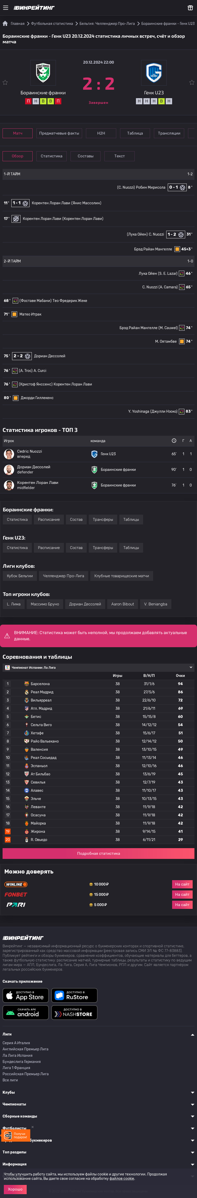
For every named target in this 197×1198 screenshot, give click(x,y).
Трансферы (103, 519)
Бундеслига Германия (22, 1062)
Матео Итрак (30, 314)
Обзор (18, 156)
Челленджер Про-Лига (63, 576)
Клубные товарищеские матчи (121, 576)
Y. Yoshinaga (138, 411)
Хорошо (15, 1189)
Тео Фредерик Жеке (70, 301)
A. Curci (40, 371)
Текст (124, 156)
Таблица (138, 133)
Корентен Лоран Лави (51, 203)
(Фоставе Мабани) (35, 301)
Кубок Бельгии (20, 576)
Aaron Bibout (122, 604)
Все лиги (10, 1080)
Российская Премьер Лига (26, 1074)
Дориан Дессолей (49, 356)
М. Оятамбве (166, 341)
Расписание (49, 519)
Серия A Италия (16, 1043)
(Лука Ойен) (137, 234)
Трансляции (174, 133)
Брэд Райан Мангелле (153, 249)
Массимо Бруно (45, 604)
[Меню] (6, 8)
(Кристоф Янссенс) (36, 384)
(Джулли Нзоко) (164, 411)
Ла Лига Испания (18, 1055)
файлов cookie (122, 1178)
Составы (89, 156)
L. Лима (14, 604)
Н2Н (103, 133)
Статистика (54, 156)
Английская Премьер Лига (25, 1049)
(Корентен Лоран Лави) (82, 219)
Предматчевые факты (61, 133)
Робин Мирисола (150, 187)
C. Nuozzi (156, 234)
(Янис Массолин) (86, 203)
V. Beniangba (155, 604)
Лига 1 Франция (16, 1068)
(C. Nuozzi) (126, 187)
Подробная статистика (98, 853)
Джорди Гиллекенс (37, 398)
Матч (18, 133)
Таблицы (131, 519)
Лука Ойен (148, 273)
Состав (76, 519)
